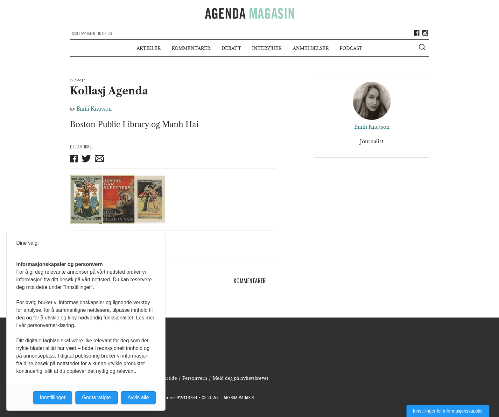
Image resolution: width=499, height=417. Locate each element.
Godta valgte (96, 397)
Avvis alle (138, 397)
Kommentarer (191, 48)
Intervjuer (267, 48)
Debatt (231, 48)
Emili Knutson (94, 109)
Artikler (149, 48)
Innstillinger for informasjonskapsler (448, 411)
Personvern (194, 378)
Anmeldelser (311, 48)
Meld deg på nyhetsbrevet (240, 378)
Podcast (351, 48)
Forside (169, 378)
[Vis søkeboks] (423, 48)
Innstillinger (53, 397)
